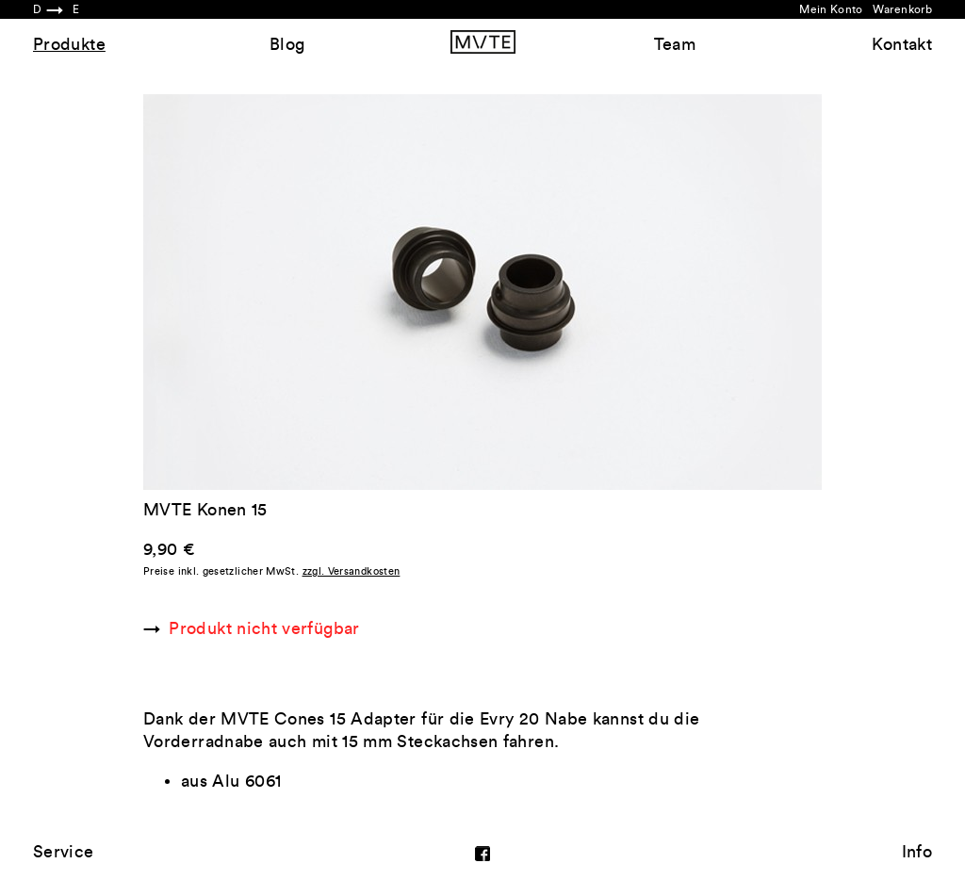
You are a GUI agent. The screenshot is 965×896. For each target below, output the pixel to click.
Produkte (69, 44)
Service (63, 851)
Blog (287, 44)
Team (674, 44)
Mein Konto (831, 9)
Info (917, 851)
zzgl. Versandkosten (352, 571)
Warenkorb (902, 9)
